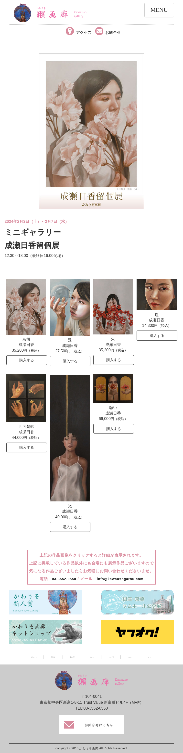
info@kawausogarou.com (121, 579)
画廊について (34, 657)
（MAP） (136, 702)
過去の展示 (72, 657)
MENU (159, 10)
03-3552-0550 (61, 579)
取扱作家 (91, 657)
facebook (168, 657)
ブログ (149, 657)
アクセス (130, 657)
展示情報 (53, 657)
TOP (14, 657)
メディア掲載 (111, 657)
